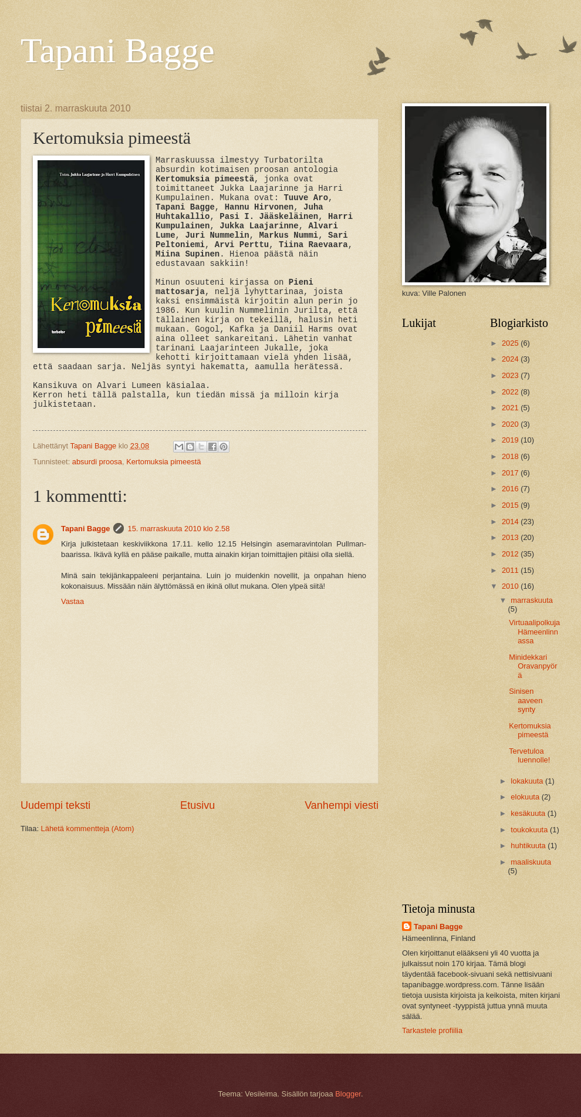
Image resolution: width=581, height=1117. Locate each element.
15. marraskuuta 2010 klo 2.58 (178, 528)
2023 (511, 375)
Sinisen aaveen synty (525, 700)
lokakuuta (528, 781)
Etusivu (197, 805)
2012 (511, 553)
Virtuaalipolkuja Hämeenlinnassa (534, 631)
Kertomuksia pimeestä (163, 461)
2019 (511, 440)
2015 (511, 505)
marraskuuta (532, 600)
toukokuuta (530, 829)
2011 (511, 570)
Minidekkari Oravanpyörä (533, 666)
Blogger (348, 1093)
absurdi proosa (97, 461)
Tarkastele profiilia (432, 1030)
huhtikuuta (529, 845)
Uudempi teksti (55, 805)
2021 (511, 407)
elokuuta (526, 796)
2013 (511, 537)
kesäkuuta (529, 813)
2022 (511, 391)
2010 (511, 586)
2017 (511, 472)
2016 (511, 488)
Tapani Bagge (118, 50)
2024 (511, 359)
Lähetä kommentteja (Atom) (87, 828)
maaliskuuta (531, 862)
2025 (511, 343)
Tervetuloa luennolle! (529, 755)
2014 (511, 521)
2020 (511, 424)
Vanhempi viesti (342, 805)
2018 (511, 456)
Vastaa (72, 601)
